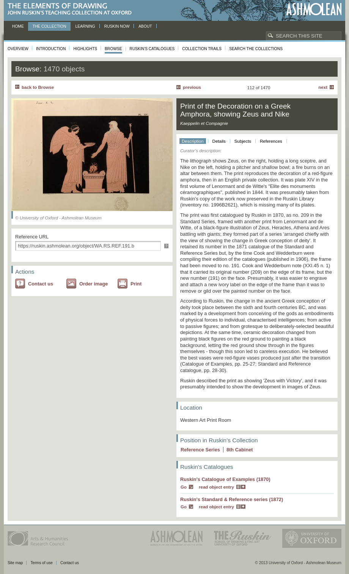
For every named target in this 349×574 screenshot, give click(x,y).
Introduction (51, 49)
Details (219, 141)
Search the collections (256, 49)
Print (135, 284)
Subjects (242, 141)
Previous (192, 87)
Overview (18, 49)
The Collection (49, 26)
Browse (113, 49)
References (271, 141)
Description (193, 141)
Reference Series (200, 450)
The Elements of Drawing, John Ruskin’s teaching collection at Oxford (72, 9)
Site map (15, 563)
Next (322, 87)
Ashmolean (313, 9)
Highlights (85, 49)
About (145, 26)
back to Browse (38, 87)
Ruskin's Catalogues (152, 49)
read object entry (216, 487)
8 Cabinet (239, 450)
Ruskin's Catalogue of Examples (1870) (225, 479)
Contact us (40, 284)
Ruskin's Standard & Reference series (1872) (231, 499)
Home (18, 26)
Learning (85, 26)
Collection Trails (202, 49)
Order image (93, 284)
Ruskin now (117, 26)
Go (184, 487)
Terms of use (41, 563)
